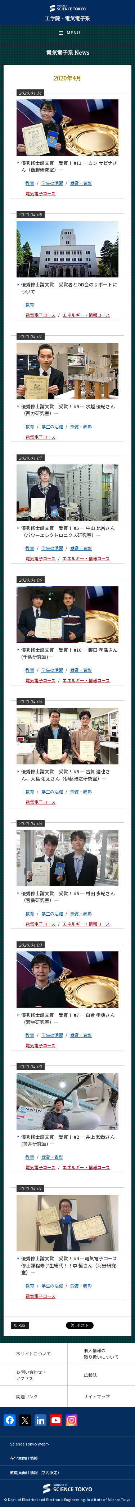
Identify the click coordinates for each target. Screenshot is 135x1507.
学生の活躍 (52, 183)
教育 (30, 183)
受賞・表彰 (81, 183)
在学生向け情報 (24, 1458)
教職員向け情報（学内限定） (36, 1472)
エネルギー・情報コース (86, 315)
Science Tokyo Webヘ (29, 1444)
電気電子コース (40, 193)
